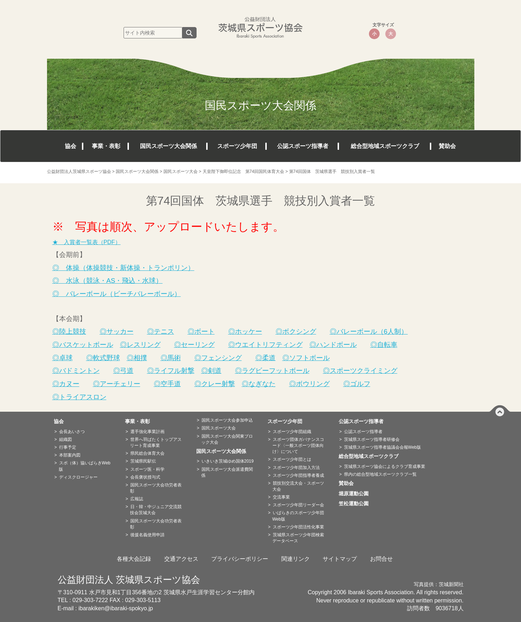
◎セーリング (194, 344)
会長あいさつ (72, 431)
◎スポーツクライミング (360, 370)
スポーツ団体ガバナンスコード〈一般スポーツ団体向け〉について (298, 445)
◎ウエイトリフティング (265, 344)
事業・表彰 (106, 146)
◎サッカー (117, 331)
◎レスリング (140, 344)
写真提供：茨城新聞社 (439, 584)
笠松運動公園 (356, 503)
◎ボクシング (296, 331)
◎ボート (201, 331)
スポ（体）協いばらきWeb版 (84, 465)
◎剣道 (211, 370)
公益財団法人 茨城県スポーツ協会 (129, 579)
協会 (70, 146)
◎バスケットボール (82, 344)
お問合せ (381, 559)
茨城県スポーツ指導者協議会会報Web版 (382, 447)
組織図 (65, 439)
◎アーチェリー (116, 384)
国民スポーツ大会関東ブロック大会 (227, 439)
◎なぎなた (259, 384)
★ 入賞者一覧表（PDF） (86, 242)
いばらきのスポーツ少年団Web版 (298, 515)
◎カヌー (65, 384)
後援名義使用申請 (147, 534)
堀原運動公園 (356, 493)
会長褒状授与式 (145, 477)
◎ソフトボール (306, 358)
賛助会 (447, 146)
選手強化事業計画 (147, 431)
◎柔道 (265, 358)
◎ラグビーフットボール (272, 370)
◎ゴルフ (356, 384)
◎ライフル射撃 (170, 370)
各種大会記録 (134, 559)
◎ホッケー (245, 331)
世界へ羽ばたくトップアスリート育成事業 (156, 442)
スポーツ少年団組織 (292, 431)
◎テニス (160, 331)
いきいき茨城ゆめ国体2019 (228, 461)
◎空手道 (167, 384)
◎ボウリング (309, 384)
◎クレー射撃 (214, 384)
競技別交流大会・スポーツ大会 (298, 486)
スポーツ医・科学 (147, 469)
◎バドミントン (76, 370)
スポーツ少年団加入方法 (296, 467)
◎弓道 (123, 370)
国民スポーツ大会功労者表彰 (156, 488)
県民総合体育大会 (147, 453)
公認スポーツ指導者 (302, 146)
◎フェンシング (218, 358)
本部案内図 (69, 455)
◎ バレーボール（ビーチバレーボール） (116, 293)
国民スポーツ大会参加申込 (227, 420)
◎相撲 (137, 358)
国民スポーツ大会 (219, 428)
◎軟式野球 (103, 358)
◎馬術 (171, 358)
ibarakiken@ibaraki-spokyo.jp (115, 608)
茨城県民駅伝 (143, 461)
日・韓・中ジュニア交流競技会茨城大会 (156, 509)
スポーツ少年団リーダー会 (298, 504)
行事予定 (67, 447)
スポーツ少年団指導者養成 (298, 475)
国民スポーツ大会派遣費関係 (227, 472)
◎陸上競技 (69, 331)
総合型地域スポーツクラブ (385, 146)
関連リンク (295, 559)
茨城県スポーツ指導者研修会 (372, 439)
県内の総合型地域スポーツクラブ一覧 (380, 474)
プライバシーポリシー (239, 559)
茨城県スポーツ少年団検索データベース (298, 537)
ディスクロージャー (78, 477)
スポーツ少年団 (237, 146)
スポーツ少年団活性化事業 (298, 527)
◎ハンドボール (333, 344)
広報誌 (136, 498)
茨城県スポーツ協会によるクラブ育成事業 (384, 466)
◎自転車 (383, 344)
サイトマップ (340, 559)
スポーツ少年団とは (292, 459)
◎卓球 (62, 358)
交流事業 (281, 497)
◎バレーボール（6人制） (369, 331)
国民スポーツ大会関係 (168, 146)
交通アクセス (181, 559)
